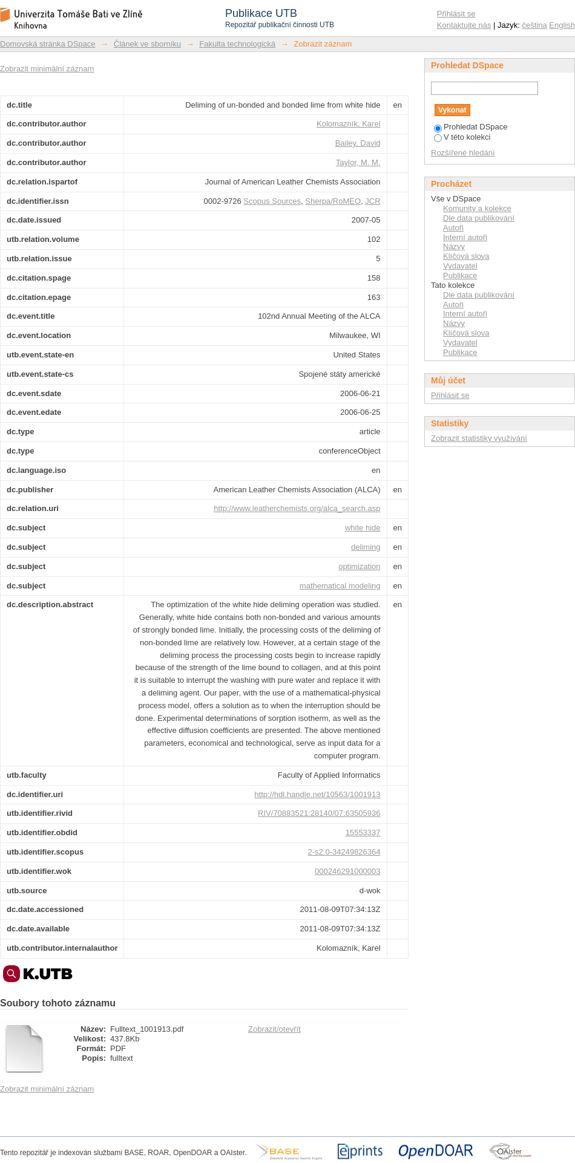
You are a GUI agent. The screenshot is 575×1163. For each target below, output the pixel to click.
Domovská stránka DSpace (48, 43)
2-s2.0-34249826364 (344, 851)
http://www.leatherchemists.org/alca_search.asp (297, 508)
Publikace (460, 275)
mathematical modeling (340, 585)
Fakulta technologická (237, 43)
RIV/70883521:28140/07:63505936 (319, 813)
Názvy (454, 246)
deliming (365, 547)
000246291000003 (347, 871)
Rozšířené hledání (463, 152)
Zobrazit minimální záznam (47, 68)
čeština (534, 25)
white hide (363, 527)
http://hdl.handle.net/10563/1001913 (317, 794)
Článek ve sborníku (147, 43)
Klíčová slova (466, 256)
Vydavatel (460, 265)
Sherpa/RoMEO (333, 201)
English (562, 25)
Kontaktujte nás (464, 25)
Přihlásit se (456, 13)
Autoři (453, 227)
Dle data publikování (478, 218)
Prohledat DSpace (471, 126)
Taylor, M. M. (358, 162)
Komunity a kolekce (477, 208)
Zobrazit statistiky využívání (479, 438)
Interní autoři (465, 237)
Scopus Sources (272, 201)
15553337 (363, 832)
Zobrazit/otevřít (274, 1029)
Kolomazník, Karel (349, 123)
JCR (372, 201)
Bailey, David (358, 143)
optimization (359, 566)
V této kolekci (462, 137)
